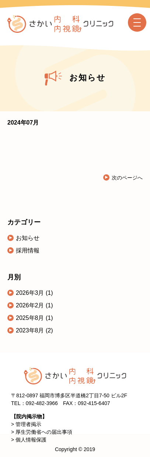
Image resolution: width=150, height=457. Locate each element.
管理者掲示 (28, 424)
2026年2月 (31, 305)
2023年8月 (31, 330)
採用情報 (27, 250)
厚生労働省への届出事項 (43, 432)
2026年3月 (31, 293)
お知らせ (27, 238)
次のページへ (127, 178)
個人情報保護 (30, 440)
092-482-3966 (42, 403)
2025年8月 (31, 318)
